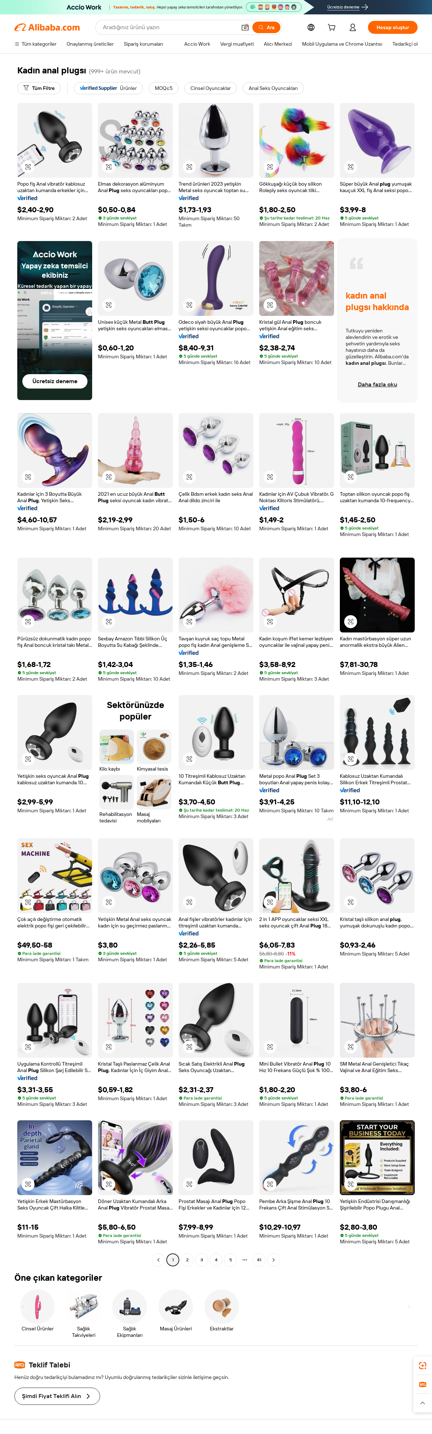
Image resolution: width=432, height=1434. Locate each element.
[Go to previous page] (158, 1259)
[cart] (333, 28)
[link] (422, 1365)
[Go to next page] (273, 1259)
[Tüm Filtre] (39, 88)
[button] (28, 166)
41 (259, 1259)
